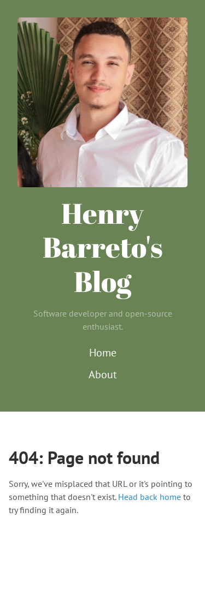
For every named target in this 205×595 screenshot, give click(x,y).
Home (102, 353)
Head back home (149, 496)
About (103, 374)
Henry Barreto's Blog (103, 247)
